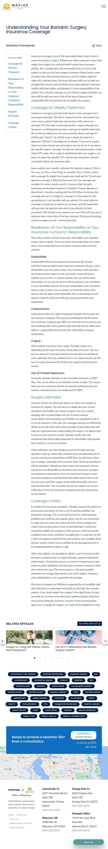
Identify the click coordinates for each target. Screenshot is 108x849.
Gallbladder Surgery (83, 687)
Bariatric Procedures (52, 674)
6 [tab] (62, 658)
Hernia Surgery (67, 700)
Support (42, 719)
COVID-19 (64, 681)
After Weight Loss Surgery (21, 674)
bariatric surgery (50, 60)
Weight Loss (84, 719)
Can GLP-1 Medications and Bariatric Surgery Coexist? (78, 641)
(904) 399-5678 (51, 820)
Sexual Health (75, 713)
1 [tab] (34, 658)
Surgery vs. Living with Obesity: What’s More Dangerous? (29, 641)
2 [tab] (40, 658)
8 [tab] (73, 658)
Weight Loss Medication (65, 726)
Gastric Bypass (24, 694)
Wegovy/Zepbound (62, 719)
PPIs (89, 706)
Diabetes (80, 681)
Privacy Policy (22, 825)
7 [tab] (68, 658)
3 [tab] (45, 658)
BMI (98, 674)
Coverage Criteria (13, 125)
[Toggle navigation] (103, 6)
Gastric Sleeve (46, 694)
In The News (22, 706)
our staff (69, 604)
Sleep (92, 713)
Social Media (24, 719)
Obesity (53, 706)
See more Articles (89, 623)
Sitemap (11, 825)
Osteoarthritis (72, 706)
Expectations (58, 687)
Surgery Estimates (13, 113)
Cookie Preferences (17, 838)
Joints (39, 706)
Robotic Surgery (52, 713)
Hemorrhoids (45, 700)
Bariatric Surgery (80, 674)
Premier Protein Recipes (24, 713)
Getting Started (23, 700)
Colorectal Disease (42, 681)
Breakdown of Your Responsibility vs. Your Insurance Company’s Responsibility (16, 91)
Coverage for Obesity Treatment (15, 68)
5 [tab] (56, 658)
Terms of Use (14, 829)
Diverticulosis (21, 687)
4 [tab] (51, 658)
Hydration (87, 700)
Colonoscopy (19, 681)
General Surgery (70, 694)
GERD (88, 694)
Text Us (88, 842)
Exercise (40, 687)
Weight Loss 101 (38, 726)
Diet (94, 681)
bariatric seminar (64, 600)
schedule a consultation (83, 745)
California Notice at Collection (21, 833)
